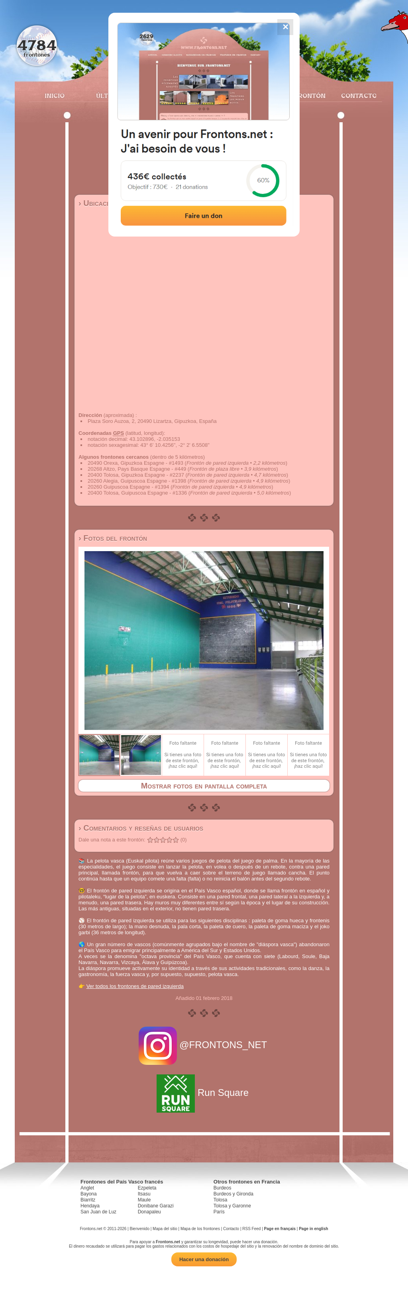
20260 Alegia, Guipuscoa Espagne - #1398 (137, 481)
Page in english (313, 1229)
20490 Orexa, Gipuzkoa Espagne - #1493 (135, 463)
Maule (144, 1200)
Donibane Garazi (156, 1206)
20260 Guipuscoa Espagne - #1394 (128, 487)
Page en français (280, 1229)
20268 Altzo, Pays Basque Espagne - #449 (137, 469)
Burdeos (222, 1188)
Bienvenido (139, 1229)
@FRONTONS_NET (204, 1044)
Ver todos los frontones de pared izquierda (135, 986)
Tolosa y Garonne (232, 1206)
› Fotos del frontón (112, 538)
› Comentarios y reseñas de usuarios (140, 828)
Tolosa (221, 1200)
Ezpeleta (147, 1188)
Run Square (204, 1092)
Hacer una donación (204, 1259)
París (219, 1212)
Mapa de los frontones (200, 1229)
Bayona (88, 1194)
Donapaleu (149, 1212)
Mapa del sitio (165, 1229)
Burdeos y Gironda (233, 1194)
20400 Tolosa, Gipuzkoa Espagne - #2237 (136, 475)
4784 (37, 45)
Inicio (55, 96)
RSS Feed (251, 1229)
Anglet (87, 1188)
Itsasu (144, 1194)
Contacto (355, 96)
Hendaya (90, 1206)
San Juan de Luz (98, 1212)
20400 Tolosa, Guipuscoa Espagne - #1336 (137, 493)
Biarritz (87, 1200)
